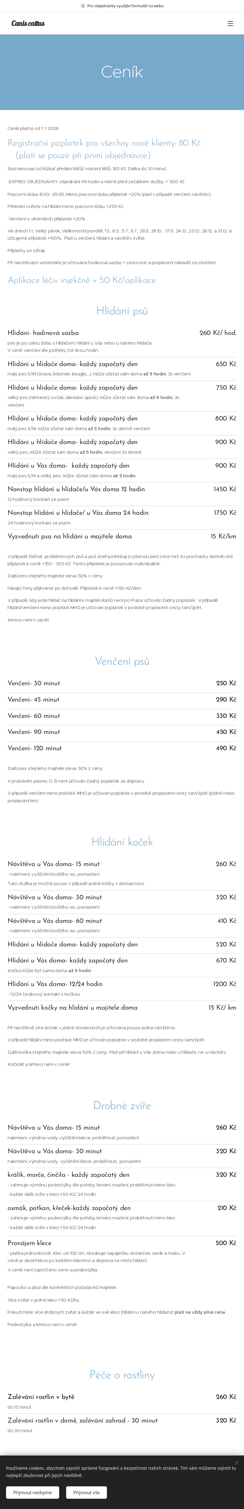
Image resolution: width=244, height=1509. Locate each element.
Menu (230, 23)
